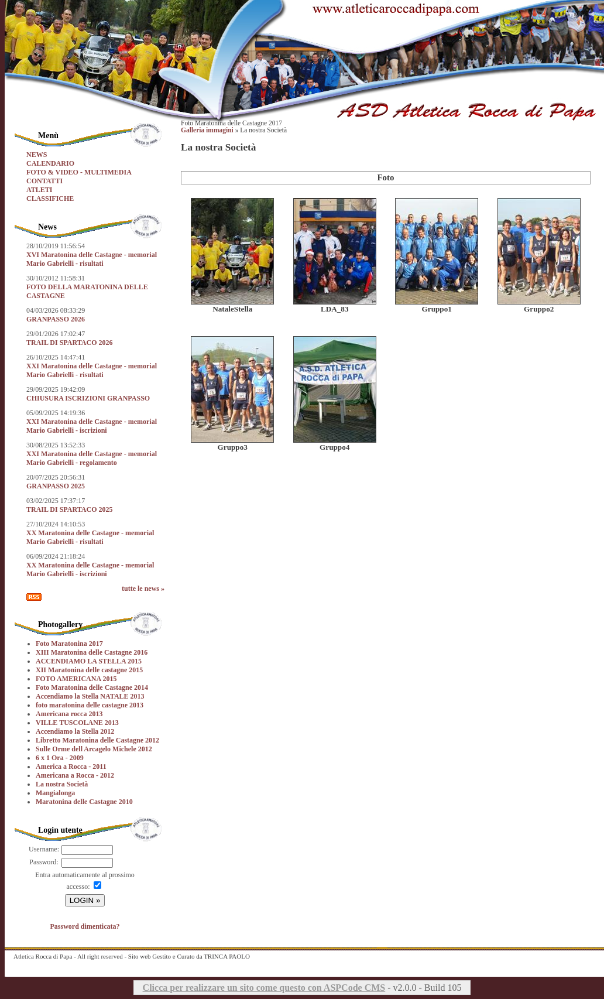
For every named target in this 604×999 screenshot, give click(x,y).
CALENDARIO (50, 163)
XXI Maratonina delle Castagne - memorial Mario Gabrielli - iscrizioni (91, 426)
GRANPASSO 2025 (55, 486)
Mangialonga (55, 793)
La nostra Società (62, 784)
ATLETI (39, 190)
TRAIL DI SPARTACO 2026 (69, 342)
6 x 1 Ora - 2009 (60, 758)
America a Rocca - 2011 (71, 766)
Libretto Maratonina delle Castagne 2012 (97, 740)
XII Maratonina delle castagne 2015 (89, 670)
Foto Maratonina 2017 (69, 643)
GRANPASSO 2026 (55, 319)
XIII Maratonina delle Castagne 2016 (91, 652)
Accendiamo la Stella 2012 (75, 731)
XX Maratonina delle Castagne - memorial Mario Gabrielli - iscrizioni (90, 569)
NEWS (36, 154)
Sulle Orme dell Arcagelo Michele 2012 (94, 749)
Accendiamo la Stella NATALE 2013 (90, 696)
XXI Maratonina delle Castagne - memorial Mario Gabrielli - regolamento (91, 458)
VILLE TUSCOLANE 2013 (77, 723)
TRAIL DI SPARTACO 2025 (69, 509)
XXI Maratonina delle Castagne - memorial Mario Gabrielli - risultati (91, 370)
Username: (44, 849)
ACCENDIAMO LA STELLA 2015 (89, 661)
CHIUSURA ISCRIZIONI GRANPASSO (88, 398)
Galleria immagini (207, 130)
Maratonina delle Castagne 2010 (84, 802)
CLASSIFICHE (50, 198)
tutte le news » (143, 588)
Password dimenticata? (85, 926)
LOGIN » (85, 900)
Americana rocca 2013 (69, 714)
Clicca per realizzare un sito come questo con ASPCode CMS (264, 988)
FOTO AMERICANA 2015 (76, 679)
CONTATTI (44, 181)
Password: (43, 862)
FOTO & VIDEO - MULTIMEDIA (79, 172)
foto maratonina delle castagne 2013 (89, 705)
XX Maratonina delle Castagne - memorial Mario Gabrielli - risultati (90, 537)
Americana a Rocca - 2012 (75, 775)
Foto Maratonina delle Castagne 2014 (92, 687)
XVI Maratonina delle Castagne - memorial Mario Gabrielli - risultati (91, 259)
